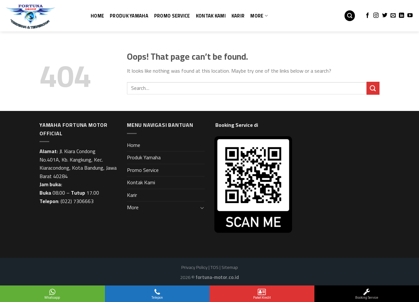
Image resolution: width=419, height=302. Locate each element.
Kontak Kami (211, 15)
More (259, 15)
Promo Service (172, 15)
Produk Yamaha (129, 15)
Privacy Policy (194, 267)
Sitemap (229, 267)
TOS (214, 267)
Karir (238, 15)
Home (97, 15)
